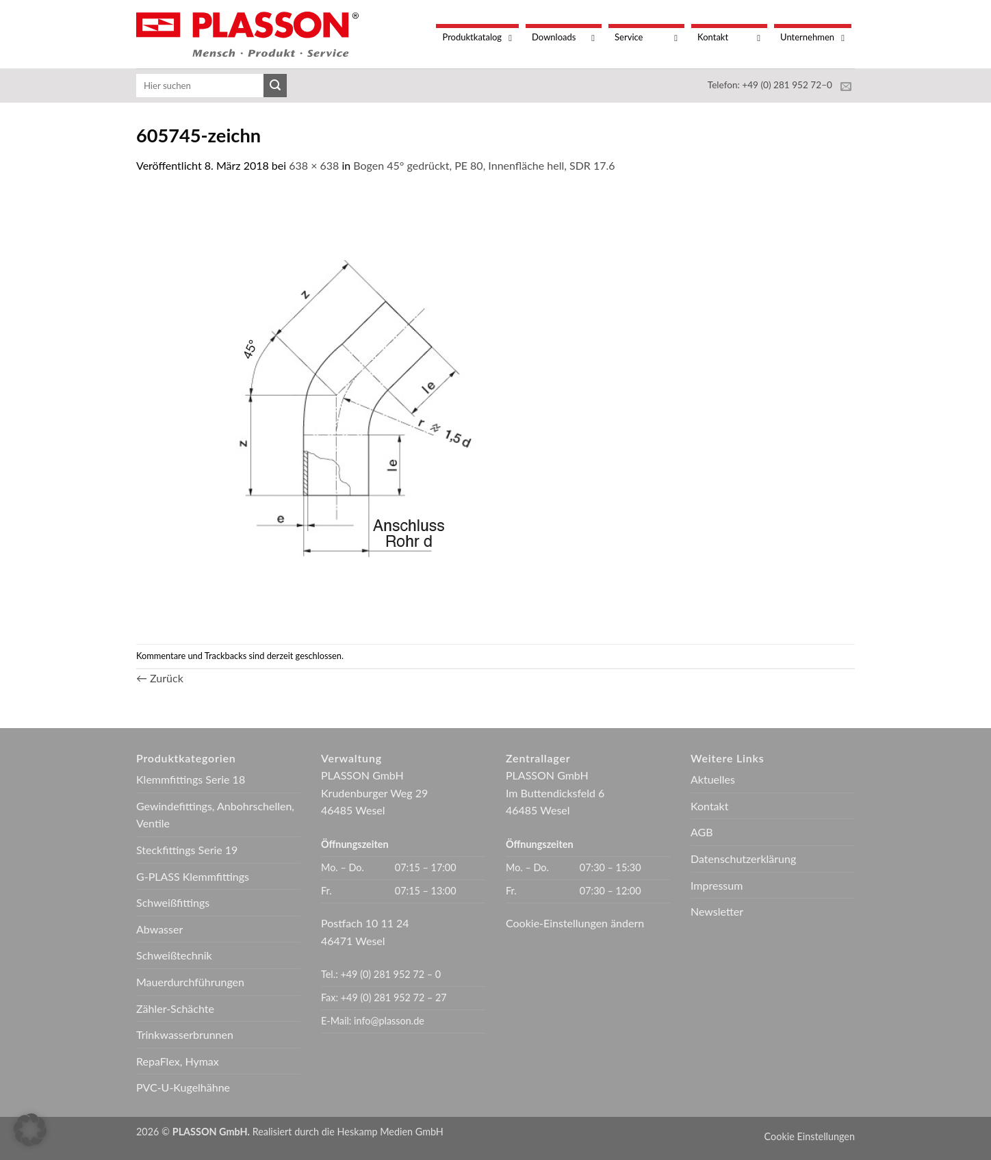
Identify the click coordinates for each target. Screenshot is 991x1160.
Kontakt (709, 805)
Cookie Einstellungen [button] (809, 1136)
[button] (30, 1130)
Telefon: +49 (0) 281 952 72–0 (770, 84)
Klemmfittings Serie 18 (190, 779)
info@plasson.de (389, 1021)
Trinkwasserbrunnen (184, 1034)
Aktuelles (713, 779)
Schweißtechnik (174, 955)
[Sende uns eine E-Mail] (845, 87)
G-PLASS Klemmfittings (192, 876)
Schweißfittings (172, 902)
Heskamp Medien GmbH (390, 1131)
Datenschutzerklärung (743, 858)
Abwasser (159, 929)
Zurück (159, 677)
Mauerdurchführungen (190, 981)
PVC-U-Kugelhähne (183, 1087)
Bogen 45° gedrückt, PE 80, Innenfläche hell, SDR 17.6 (484, 165)
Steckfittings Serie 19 (186, 849)
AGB (702, 831)
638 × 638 (314, 165)
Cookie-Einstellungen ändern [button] (575, 922)
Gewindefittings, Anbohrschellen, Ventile (215, 814)
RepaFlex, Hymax (177, 1061)
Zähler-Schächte (175, 1008)
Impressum (717, 885)
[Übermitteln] (275, 85)
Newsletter (717, 911)
